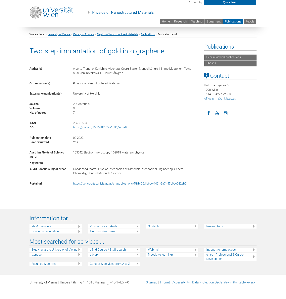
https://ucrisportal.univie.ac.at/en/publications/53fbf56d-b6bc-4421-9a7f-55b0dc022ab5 (129, 183)
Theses (211, 63)
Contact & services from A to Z (110, 264)
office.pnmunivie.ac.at (220, 98)
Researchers (214, 226)
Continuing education (45, 231)
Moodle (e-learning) (160, 254)
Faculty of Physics (83, 34)
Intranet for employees (221, 249)
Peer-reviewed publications (223, 57)
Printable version (245, 282)
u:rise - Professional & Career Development (225, 257)
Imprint (165, 282)
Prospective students (104, 226)
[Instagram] (225, 113)
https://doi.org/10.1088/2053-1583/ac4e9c (100, 127)
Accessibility (181, 282)
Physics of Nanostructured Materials (123, 12)
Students (154, 226)
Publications (233, 21)
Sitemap (152, 282)
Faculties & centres (44, 264)
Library (94, 254)
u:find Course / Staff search (108, 249)
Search (195, 2)
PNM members (41, 226)
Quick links (230, 2)
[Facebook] (208, 113)
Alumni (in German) (102, 231)
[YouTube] (217, 113)
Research (180, 21)
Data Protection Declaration (211, 282)
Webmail (153, 249)
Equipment (214, 21)
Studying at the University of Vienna (54, 249)
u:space (36, 254)
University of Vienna (59, 34)
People (250, 21)
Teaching (197, 21)
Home (166, 21)
